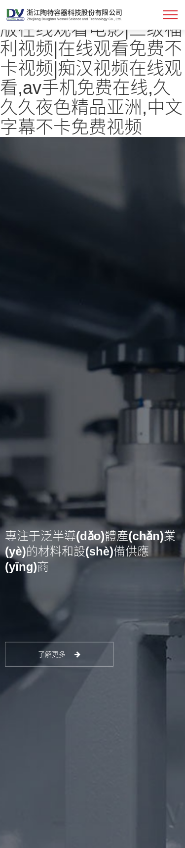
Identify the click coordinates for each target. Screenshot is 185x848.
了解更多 (59, 654)
